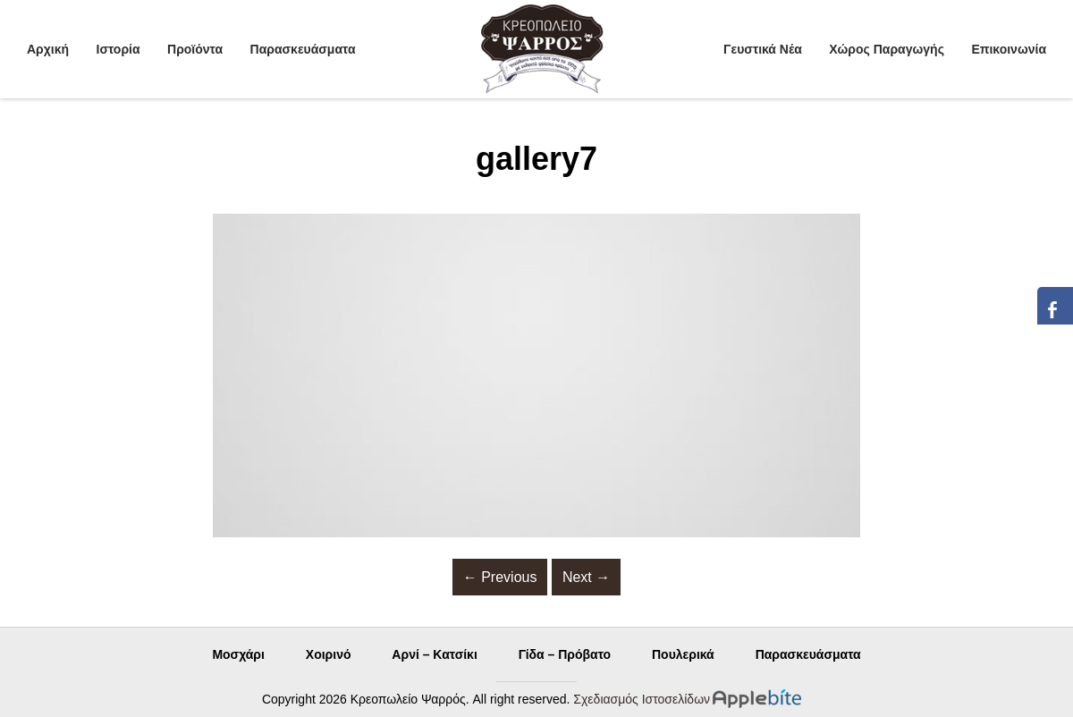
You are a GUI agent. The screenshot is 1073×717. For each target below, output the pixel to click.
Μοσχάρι (238, 654)
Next (586, 577)
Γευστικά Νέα (762, 49)
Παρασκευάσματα (303, 49)
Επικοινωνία (1008, 49)
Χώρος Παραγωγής (886, 49)
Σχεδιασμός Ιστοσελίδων (641, 699)
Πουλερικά (683, 654)
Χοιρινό (328, 654)
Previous (500, 577)
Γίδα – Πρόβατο (565, 654)
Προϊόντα (195, 49)
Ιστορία (118, 49)
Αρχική (48, 49)
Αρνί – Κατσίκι (434, 654)
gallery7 (536, 158)
